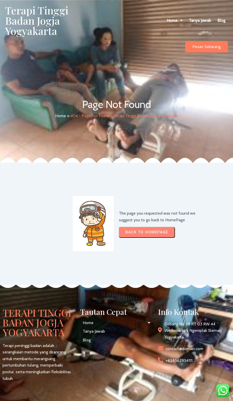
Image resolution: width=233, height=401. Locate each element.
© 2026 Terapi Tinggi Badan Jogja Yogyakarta (42, 392)
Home (60, 99)
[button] (129, 20)
